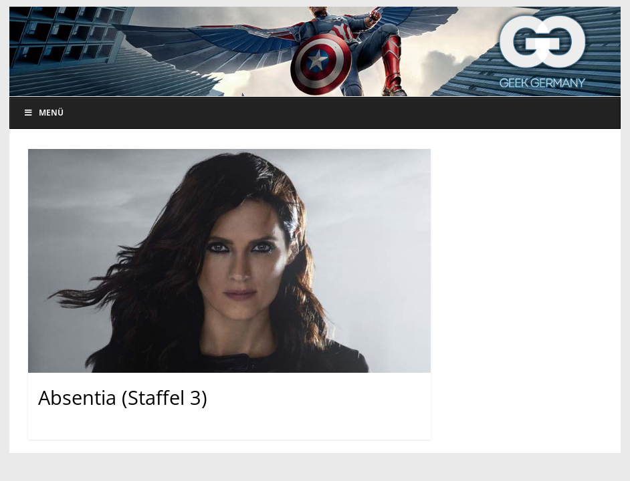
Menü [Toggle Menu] (43, 112)
